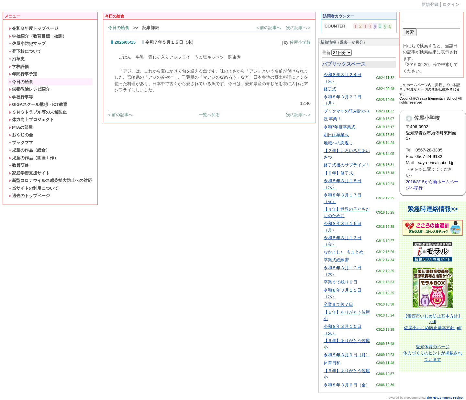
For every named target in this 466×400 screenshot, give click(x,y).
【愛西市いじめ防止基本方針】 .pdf (432, 319)
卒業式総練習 (336, 260)
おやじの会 (20, 134)
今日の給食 (20, 81)
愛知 (420, 346)
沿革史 (16, 58)
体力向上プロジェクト (31, 119)
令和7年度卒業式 (339, 127)
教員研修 (18, 165)
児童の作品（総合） (29, 150)
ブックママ (20, 142)
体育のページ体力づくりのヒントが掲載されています (432, 353)
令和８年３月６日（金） (347, 385)
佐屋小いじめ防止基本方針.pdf (432, 327)
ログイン (451, 4)
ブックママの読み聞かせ (347, 111)
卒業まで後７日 (338, 304)
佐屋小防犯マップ (27, 43)
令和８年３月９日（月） (347, 354)
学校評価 (18, 66)
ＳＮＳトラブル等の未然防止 (37, 112)
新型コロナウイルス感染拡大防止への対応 (50, 180)
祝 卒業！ (333, 119)
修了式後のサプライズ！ (347, 164)
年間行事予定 (22, 74)
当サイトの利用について (33, 188)
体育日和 (332, 363)
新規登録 (430, 4)
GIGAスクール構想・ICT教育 (37, 104)
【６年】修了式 (338, 173)
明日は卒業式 (336, 134)
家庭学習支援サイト (29, 173)
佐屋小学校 (300, 42)
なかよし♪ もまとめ (344, 252)
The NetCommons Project (445, 397)
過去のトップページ (29, 195)
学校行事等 (20, 96)
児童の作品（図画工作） (33, 157)
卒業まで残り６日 (340, 282)
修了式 (330, 88)
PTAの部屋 (20, 127)
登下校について (24, 51)
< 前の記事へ (268, 27)
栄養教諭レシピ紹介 (29, 89)
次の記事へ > (298, 27)
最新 (337, 52)
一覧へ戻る (209, 114)
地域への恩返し (338, 142)
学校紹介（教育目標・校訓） (37, 36)
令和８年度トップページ (33, 28)
